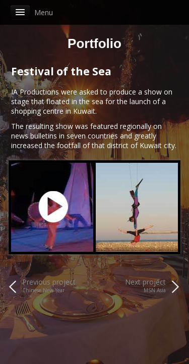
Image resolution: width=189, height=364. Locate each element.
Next (165, 207)
